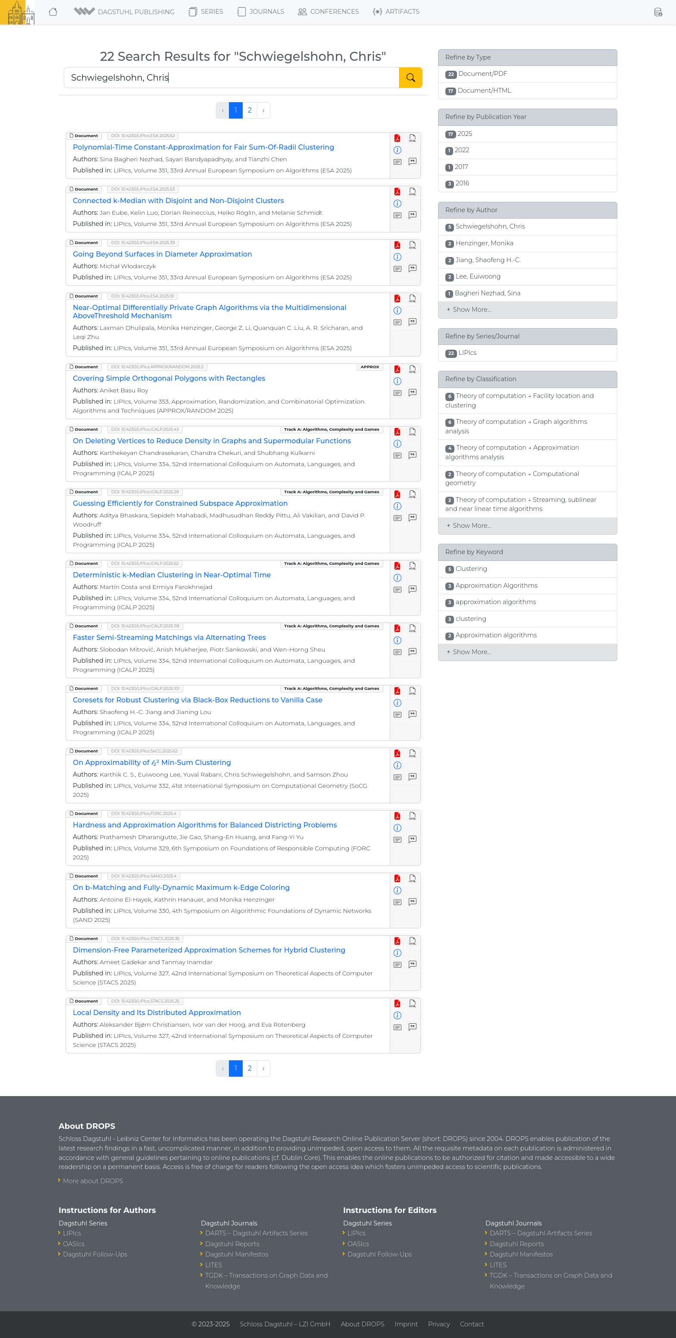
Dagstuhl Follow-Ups (95, 1254)
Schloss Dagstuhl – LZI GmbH (285, 1324)
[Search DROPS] (232, 77)
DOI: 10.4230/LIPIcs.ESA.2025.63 (143, 189)
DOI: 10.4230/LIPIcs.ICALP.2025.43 (145, 429)
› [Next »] (264, 110)
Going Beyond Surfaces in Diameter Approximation (162, 254)
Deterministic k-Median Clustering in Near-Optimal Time (172, 575)
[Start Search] (410, 77)
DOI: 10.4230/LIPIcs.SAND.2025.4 (143, 876)
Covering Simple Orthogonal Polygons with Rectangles (169, 378)
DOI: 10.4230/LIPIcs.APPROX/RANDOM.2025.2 (157, 366)
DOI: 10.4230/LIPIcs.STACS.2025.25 (145, 1001)
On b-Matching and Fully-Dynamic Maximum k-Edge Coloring (181, 888)
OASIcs (73, 1244)
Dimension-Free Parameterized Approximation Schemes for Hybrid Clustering (209, 950)
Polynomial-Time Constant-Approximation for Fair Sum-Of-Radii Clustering (203, 147)
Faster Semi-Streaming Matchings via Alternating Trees (169, 637)
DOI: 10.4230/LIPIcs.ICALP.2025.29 (145, 491)
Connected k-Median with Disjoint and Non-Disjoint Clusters (178, 201)
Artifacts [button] (396, 12)
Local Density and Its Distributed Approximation (157, 1013)
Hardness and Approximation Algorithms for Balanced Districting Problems (205, 825)
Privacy (439, 1324)
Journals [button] (260, 12)
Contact (472, 1324)
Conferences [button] (328, 12)
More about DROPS (93, 1181)
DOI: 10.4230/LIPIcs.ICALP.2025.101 (145, 688)
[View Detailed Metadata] (397, 151)
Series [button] (205, 12)
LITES (213, 1265)
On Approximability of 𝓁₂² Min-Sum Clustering (152, 762)
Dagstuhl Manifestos (236, 1254)
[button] (124, 12)
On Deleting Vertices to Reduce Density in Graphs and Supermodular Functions (212, 441)
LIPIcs (72, 1233)
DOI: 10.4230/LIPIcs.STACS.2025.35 (145, 938)
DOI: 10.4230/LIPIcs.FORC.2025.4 (143, 813)
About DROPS (362, 1324)
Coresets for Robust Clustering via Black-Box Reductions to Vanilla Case (197, 700)
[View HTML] (412, 138)
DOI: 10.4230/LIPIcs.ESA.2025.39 (143, 242)
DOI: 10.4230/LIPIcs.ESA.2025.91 (142, 296)
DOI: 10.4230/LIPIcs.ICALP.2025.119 (145, 626)
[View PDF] (397, 138)
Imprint (406, 1324)
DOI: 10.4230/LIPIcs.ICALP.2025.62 (144, 563)
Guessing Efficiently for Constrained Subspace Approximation (180, 503)
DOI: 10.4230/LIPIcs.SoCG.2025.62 (144, 751)
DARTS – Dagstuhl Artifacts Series (256, 1233)
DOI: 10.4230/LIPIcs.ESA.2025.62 (143, 135)
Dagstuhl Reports (232, 1244)
